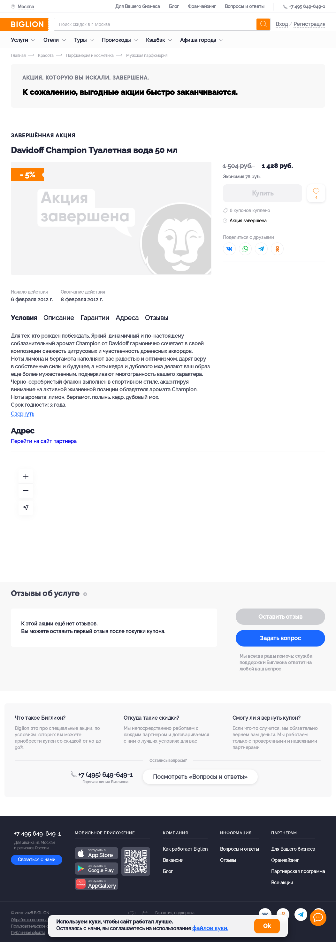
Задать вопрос (280, 638)
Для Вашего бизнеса (137, 6)
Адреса (127, 318)
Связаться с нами (36, 859)
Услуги (24, 40)
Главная (18, 55)
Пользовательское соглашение (40, 926)
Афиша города (203, 40)
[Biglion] (30, 24)
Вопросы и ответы (244, 6)
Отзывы (156, 318)
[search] (263, 24)
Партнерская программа (298, 871)
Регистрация (309, 24)
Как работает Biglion (185, 849)
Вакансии (173, 860)
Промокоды (121, 40)
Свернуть (22, 414)
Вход (282, 24)
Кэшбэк (160, 40)
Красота (41, 55)
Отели (56, 40)
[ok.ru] (283, 914)
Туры (85, 40)
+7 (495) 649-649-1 (105, 774)
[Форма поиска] (162, 24)
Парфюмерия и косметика (85, 55)
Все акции (282, 882)
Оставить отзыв (280, 616)
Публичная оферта (28, 933)
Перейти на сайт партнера (44, 441)
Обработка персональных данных (42, 920)
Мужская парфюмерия (141, 55)
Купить (262, 193)
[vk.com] (265, 914)
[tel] (300, 914)
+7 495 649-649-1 (307, 6)
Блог (174, 6)
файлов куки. (210, 928)
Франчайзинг (202, 6)
